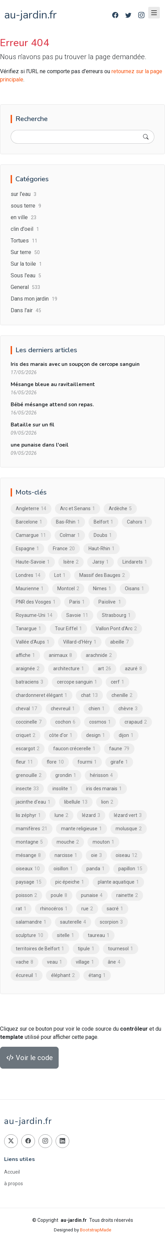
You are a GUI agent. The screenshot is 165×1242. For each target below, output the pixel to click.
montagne (29, 842)
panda (95, 868)
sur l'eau (23, 194)
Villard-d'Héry (79, 642)
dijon (126, 735)
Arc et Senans (77, 508)
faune (119, 748)
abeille (119, 642)
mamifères (31, 828)
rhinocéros (54, 908)
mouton (103, 842)
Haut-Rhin (102, 548)
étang (97, 975)
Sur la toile (26, 264)
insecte (27, 788)
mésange (28, 855)
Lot (60, 575)
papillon (130, 868)
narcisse (66, 855)
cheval (26, 708)
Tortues (24, 240)
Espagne (27, 548)
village (85, 962)
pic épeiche (69, 882)
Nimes (102, 588)
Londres (28, 575)
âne (114, 962)
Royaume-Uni (34, 615)
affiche (25, 655)
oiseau (126, 855)
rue (87, 908)
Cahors (137, 522)
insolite (62, 788)
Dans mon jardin (34, 298)
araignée (27, 668)
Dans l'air (26, 310)
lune (61, 815)
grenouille (29, 775)
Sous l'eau (26, 275)
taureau (98, 935)
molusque (129, 828)
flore (55, 762)
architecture (68, 668)
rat (21, 908)
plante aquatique (118, 882)
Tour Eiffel (68, 628)
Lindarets (134, 562)
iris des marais (104, 788)
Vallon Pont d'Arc (116, 628)
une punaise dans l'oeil (40, 444)
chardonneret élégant (41, 695)
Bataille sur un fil (33, 424)
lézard (91, 815)
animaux (60, 655)
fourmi (87, 762)
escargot (27, 748)
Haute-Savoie (33, 562)
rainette (127, 895)
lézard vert (128, 815)
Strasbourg (116, 615)
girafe (119, 762)
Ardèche (120, 508)
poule (59, 895)
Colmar (70, 535)
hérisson (101, 775)
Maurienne (30, 588)
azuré (133, 668)
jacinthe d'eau (33, 802)
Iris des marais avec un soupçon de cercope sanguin (75, 364)
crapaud (136, 722)
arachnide (99, 655)
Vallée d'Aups (32, 642)
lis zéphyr (28, 815)
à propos (13, 1183)
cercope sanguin (77, 682)
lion (107, 802)
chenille (121, 695)
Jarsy (100, 562)
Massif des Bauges (102, 575)
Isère (71, 562)
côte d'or (60, 735)
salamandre (31, 922)
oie (96, 855)
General (25, 287)
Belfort (103, 522)
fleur (24, 762)
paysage (29, 882)
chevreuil (63, 708)
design (95, 735)
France (64, 548)
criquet (25, 735)
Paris (77, 602)
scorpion (111, 922)
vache (24, 962)
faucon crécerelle (74, 748)
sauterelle (73, 922)
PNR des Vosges (36, 602)
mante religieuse (81, 828)
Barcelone (29, 522)
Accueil (12, 1172)
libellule (75, 802)
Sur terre (25, 252)
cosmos (100, 722)
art (104, 668)
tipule (86, 948)
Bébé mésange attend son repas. (52, 404)
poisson (26, 895)
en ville (23, 217)
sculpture (29, 935)
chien (97, 708)
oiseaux (28, 868)
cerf (117, 682)
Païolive (109, 602)
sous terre (26, 205)
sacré (115, 908)
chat (89, 695)
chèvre (128, 708)
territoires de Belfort (40, 948)
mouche (68, 842)
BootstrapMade (95, 1229)
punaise (92, 895)
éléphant (63, 975)
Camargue (31, 535)
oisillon (63, 868)
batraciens (29, 682)
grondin (65, 775)
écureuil (26, 975)
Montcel (68, 588)
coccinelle (29, 722)
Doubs (103, 535)
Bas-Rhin (68, 522)
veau (54, 962)
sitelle (65, 935)
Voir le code (29, 1058)
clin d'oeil (25, 229)
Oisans (134, 588)
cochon (65, 722)
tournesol (120, 948)
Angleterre (31, 508)
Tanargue (28, 628)
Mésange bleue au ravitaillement (53, 384)
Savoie (77, 615)
